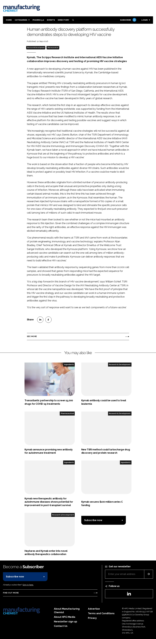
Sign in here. (28, 585)
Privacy (92, 618)
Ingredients (69, 364)
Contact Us (60, 626)
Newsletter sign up (65, 621)
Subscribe (127, 20)
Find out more (11, 593)
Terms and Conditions (101, 613)
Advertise (94, 608)
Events (51, 20)
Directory (63, 20)
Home (9, 20)
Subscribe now (93, 520)
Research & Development (35, 47)
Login (144, 20)
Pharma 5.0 (38, 20)
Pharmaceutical (53, 47)
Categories (21, 20)
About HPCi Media (64, 617)
